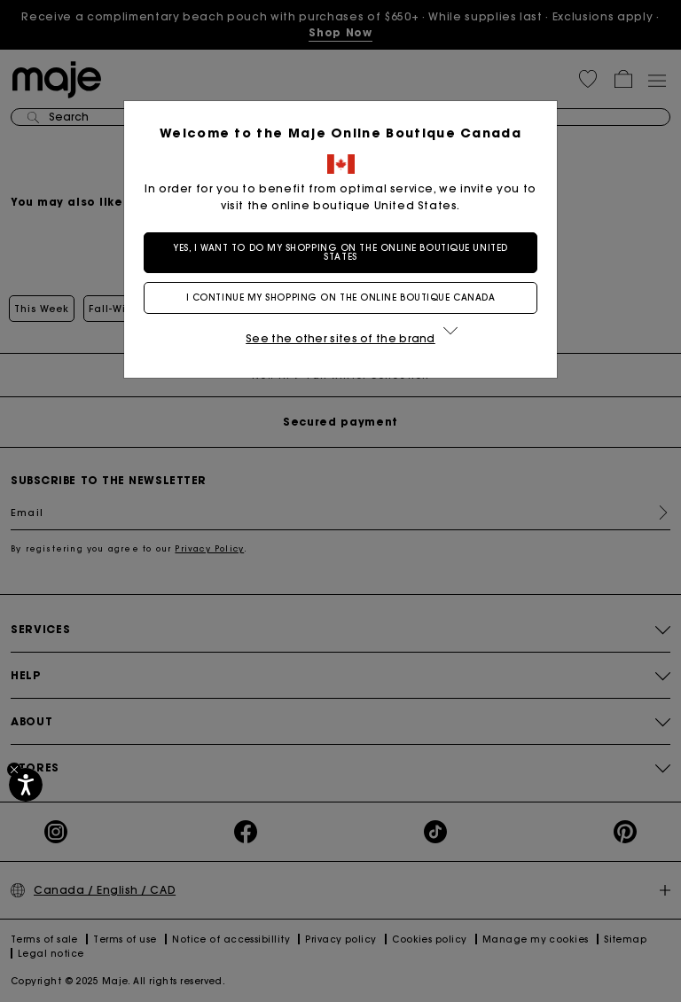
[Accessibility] (26, 785)
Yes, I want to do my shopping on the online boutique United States (340, 252)
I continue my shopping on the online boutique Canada (341, 297)
